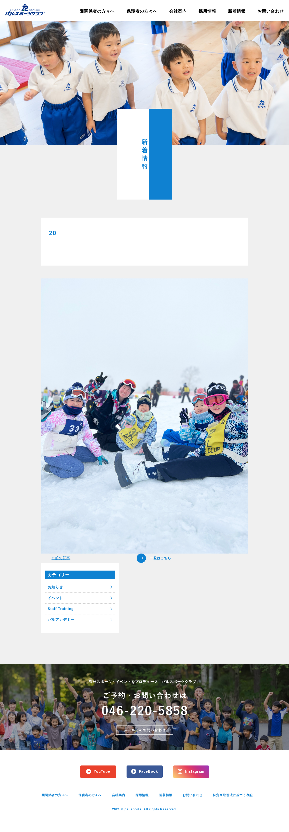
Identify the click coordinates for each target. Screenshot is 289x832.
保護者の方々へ (142, 11)
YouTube (102, 771)
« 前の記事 (61, 558)
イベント (55, 598)
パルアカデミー (61, 619)
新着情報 (237, 11)
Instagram (194, 771)
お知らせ (55, 587)
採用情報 (207, 11)
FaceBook (148, 771)
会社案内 (178, 11)
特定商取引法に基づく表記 (233, 795)
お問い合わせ (270, 11)
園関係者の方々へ (97, 11)
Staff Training (61, 609)
